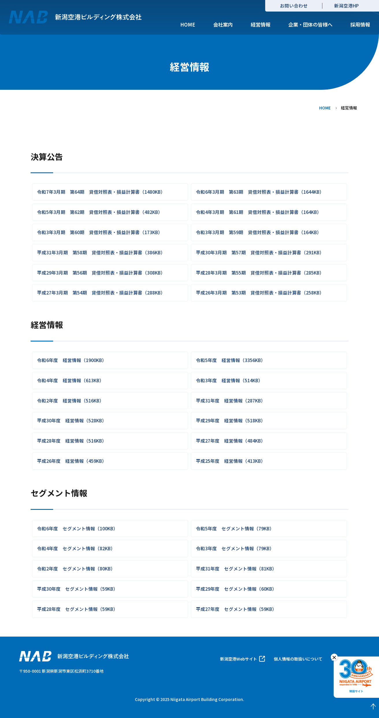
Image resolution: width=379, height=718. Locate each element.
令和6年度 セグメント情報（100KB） (77, 528)
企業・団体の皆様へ (310, 24)
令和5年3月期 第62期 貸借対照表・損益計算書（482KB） (100, 212)
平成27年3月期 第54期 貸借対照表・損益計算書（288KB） (101, 292)
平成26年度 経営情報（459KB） (72, 461)
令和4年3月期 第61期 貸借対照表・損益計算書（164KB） (259, 212)
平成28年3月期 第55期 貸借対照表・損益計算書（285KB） (260, 272)
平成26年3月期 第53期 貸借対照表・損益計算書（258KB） (260, 292)
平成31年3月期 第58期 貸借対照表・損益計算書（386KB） (101, 252)
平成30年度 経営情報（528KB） (72, 420)
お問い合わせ (294, 5)
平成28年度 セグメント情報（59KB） (77, 609)
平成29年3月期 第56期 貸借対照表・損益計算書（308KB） (101, 272)
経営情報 (260, 24)
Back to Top (358, 706)
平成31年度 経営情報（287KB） (230, 400)
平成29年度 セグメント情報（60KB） (236, 588)
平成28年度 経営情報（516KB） (72, 440)
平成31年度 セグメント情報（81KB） (236, 568)
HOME (187, 24)
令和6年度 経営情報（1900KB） (72, 360)
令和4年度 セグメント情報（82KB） (76, 548)
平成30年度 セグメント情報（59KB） (77, 588)
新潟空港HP (346, 5)
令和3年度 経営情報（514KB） (229, 380)
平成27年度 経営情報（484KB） (230, 440)
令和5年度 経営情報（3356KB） (230, 360)
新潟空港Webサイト (238, 659)
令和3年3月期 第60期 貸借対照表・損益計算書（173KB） (100, 232)
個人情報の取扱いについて (298, 659)
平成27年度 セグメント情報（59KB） (236, 609)
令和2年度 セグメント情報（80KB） (76, 568)
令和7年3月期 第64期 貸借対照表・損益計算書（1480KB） (101, 192)
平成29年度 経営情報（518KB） (230, 420)
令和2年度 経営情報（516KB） (70, 400)
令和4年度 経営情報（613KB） (70, 380)
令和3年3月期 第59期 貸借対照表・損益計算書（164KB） (259, 232)
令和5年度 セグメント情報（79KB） (235, 528)
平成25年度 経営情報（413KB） (230, 461)
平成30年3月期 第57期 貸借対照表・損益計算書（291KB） (260, 252)
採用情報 (360, 24)
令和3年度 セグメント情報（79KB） (235, 548)
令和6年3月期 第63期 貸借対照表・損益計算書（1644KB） (260, 192)
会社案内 (223, 24)
